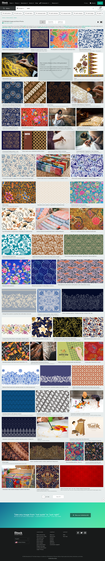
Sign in (100, 3)
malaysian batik (65, 13)
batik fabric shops (6, 27)
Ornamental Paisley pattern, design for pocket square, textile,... (17, 151)
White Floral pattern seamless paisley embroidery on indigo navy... (57, 387)
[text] (59, 8)
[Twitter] (81, 532)
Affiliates (52, 541)
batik (24, 26)
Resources (54, 3)
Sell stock (52, 542)
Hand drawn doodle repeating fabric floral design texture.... (86, 178)
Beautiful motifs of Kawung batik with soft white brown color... (40, 104)
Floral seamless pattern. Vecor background (76, 462)
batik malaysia (78, 13)
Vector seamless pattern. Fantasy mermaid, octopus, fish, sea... (77, 313)
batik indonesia (53, 13)
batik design (90, 13)
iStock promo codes (41, 536)
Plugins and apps (41, 546)
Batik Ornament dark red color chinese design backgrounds (75, 488)
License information (41, 547)
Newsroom (52, 536)
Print (75, 78)
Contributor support (55, 544)
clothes (83, 27)
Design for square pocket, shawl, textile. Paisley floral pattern (46, 49)
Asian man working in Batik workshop (57, 151)
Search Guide (40, 539)
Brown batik (5, 462)
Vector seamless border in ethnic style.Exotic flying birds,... (44, 461)
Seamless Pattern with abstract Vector (11, 413)
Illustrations (23, 3)
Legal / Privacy (40, 549)
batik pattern (7, 13)
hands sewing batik (70, 27)
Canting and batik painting (83, 127)
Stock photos (40, 541)
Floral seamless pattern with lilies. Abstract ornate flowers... (47, 338)
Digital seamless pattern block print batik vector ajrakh (86, 387)
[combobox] (21, 8)
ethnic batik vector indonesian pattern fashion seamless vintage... (38, 151)
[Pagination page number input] (43, 496)
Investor (52, 538)
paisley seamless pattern (43, 489)
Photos (16, 3)
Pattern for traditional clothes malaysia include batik (83, 231)
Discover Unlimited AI (80, 515)
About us (52, 534)
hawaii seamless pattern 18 (8, 256)
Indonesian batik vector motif (44, 413)
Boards (93, 3)
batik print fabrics (86, 26)
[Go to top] (103, 499)
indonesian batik (40, 13)
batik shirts (40, 27)
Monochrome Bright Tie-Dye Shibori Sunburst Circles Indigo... (47, 285)
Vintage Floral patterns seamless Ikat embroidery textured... (17, 313)
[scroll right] (102, 13)
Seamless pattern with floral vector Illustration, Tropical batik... (17, 362)
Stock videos (40, 542)
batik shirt (100, 13)
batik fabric (29, 13)
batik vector (18, 13)
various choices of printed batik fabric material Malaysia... (50, 231)
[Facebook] (78, 532)
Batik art (40, 439)
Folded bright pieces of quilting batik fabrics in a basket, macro (52, 178)
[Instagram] (85, 532)
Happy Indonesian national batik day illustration (69, 362)
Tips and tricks (40, 538)
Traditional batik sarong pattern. (79, 204)
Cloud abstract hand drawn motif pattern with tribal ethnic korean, (74, 284)
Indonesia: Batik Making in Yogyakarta (81, 104)
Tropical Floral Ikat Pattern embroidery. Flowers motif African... (17, 338)
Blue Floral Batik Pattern (85, 49)
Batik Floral (50, 104)
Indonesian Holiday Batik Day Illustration (79, 439)
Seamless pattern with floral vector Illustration (65, 338)
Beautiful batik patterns (27, 127)
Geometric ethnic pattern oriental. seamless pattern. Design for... (18, 439)
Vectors (31, 3)
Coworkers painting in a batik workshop (80, 413)
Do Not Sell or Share (52, 558)
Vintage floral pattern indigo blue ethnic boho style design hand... (18, 178)
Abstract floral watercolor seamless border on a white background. (18, 387)
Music (36, 3)
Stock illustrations (41, 544)
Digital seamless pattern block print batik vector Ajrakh (45, 256)
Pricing (86, 3)
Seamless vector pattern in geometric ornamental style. (50, 204)
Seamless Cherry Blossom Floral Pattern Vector (13, 104)
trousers (46, 27)
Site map (65, 536)
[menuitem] (11, 4)
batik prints (66, 26)
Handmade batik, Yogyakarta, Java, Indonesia (60, 127)
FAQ (64, 534)
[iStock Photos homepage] (5, 3)
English (22, 538)
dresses (52, 27)
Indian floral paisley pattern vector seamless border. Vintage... (17, 127)
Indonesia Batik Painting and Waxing (40, 362)
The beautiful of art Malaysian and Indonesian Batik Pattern (65, 49)
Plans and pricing (41, 534)
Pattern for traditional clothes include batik (12, 49)
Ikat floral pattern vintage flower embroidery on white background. (18, 231)
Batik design (5, 204)
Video (11, 3)
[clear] (93, 8)
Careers (52, 539)
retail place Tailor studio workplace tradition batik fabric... (16, 489)
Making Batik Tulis (6, 78)
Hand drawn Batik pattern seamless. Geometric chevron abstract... (81, 256)
